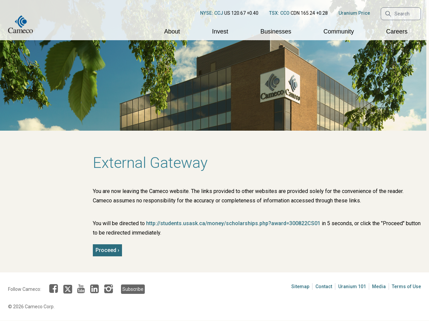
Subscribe (132, 289)
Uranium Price (354, 13)
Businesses (275, 31)
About (172, 31)
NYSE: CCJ (211, 13)
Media (379, 286)
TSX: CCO (279, 13)
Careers (397, 31)
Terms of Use (406, 286)
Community (338, 31)
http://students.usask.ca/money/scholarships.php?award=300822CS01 (233, 223)
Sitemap (300, 286)
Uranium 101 (352, 286)
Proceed (106, 250)
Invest (220, 31)
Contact (323, 286)
